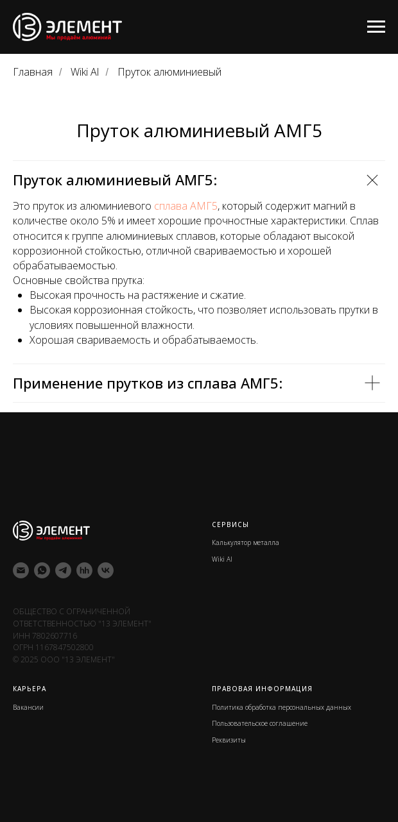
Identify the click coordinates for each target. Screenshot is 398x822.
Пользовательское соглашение (259, 723)
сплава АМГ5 (186, 206)
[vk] (106, 570)
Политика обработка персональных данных (281, 707)
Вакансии (28, 707)
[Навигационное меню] (376, 27)
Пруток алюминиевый (169, 72)
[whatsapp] (42, 570)
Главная (33, 72)
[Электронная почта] (21, 570)
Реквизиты (229, 739)
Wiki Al (85, 72)
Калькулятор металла (245, 542)
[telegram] (63, 570)
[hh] (84, 570)
